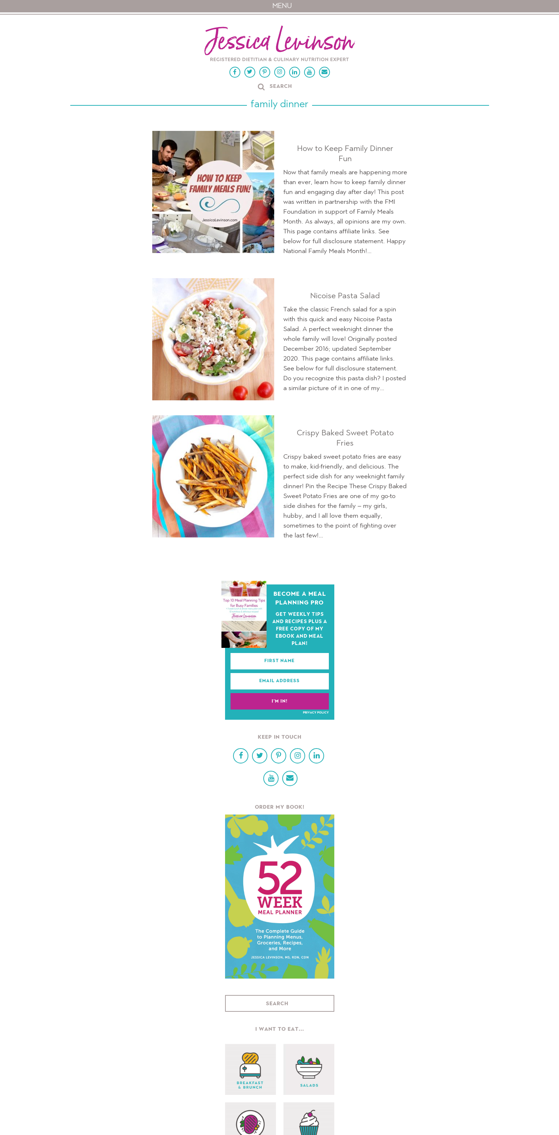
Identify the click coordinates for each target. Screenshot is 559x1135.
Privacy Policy (316, 712)
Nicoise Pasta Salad (345, 296)
